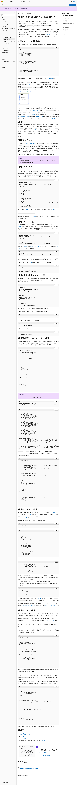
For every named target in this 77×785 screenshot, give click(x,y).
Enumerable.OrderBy (30, 143)
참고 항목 (64, 30)
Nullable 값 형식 (23, 738)
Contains (50, 343)
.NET (23, 13)
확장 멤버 (34, 114)
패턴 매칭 (40, 598)
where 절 (22, 733)
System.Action (25, 246)
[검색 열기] (71, 2)
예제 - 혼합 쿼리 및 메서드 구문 (68, 23)
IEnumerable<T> (49, 78)
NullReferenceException (23, 517)
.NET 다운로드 (72, 4)
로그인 (74, 1)
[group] (38, 430)
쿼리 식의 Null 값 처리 (67, 27)
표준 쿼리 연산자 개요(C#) (23, 116)
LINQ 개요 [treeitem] (5, 30)
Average (19, 226)
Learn (19, 13)
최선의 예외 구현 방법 (50, 620)
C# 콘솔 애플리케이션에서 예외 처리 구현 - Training (28, 768)
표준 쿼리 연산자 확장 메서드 (68, 15)
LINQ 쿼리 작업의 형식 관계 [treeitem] (9, 41)
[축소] (14, 12)
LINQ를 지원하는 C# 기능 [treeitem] (9, 43)
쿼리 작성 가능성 (66, 18)
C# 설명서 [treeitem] (4, 17)
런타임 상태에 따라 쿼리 (25, 734)
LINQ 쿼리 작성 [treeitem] (7, 39)
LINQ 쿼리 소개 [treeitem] (7, 35)
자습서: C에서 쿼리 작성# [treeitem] (9, 46)
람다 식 (64, 17)
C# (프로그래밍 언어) (30, 13)
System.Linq (49, 34)
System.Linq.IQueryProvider (29, 605)
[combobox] (8, 15)
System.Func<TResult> (35, 246)
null (30, 514)
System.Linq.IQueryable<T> (51, 605)
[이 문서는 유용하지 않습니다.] (64, 37)
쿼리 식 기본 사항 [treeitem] (7, 37)
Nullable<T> (23, 736)
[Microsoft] (2, 1)
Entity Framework (39, 116)
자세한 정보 (43, 740)
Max (56, 224)
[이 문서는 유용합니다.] (62, 37)
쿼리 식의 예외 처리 (66, 29)
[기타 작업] (58, 13)
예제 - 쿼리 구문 (66, 20)
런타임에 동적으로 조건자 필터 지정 (68, 25)
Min (58, 224)
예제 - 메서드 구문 (66, 21)
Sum (54, 224)
